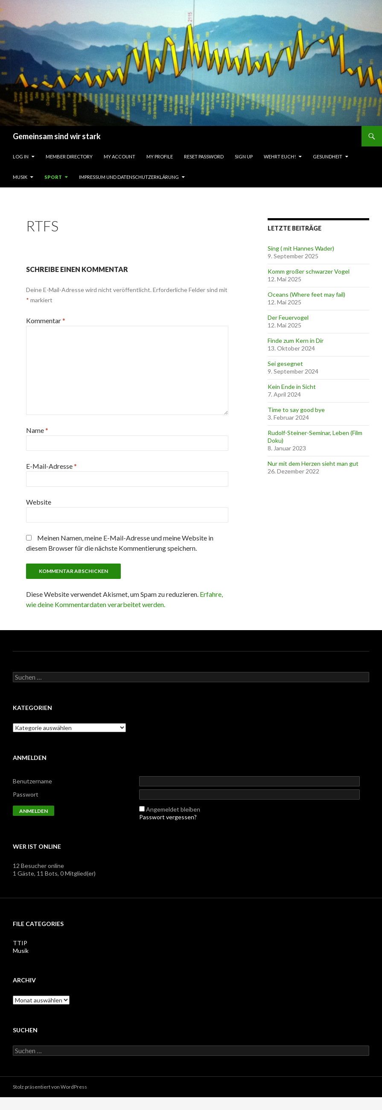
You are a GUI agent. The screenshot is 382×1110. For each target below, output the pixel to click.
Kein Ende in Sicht (292, 386)
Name (37, 430)
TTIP (20, 942)
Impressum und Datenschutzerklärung (129, 177)
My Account (119, 156)
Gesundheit (327, 156)
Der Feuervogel (288, 317)
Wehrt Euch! (280, 156)
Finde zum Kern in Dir (296, 340)
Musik (20, 177)
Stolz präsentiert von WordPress (50, 1087)
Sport (53, 177)
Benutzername (32, 781)
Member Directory (69, 156)
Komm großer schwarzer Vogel (309, 271)
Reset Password (204, 156)
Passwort (25, 794)
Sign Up (244, 156)
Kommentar (45, 320)
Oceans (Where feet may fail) (306, 294)
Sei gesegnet (285, 363)
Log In (21, 156)
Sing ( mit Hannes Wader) (301, 248)
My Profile (159, 156)
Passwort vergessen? (168, 817)
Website (38, 502)
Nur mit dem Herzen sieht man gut (313, 463)
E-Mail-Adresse (51, 466)
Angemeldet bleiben (173, 809)
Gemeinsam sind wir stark (57, 136)
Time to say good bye (296, 409)
